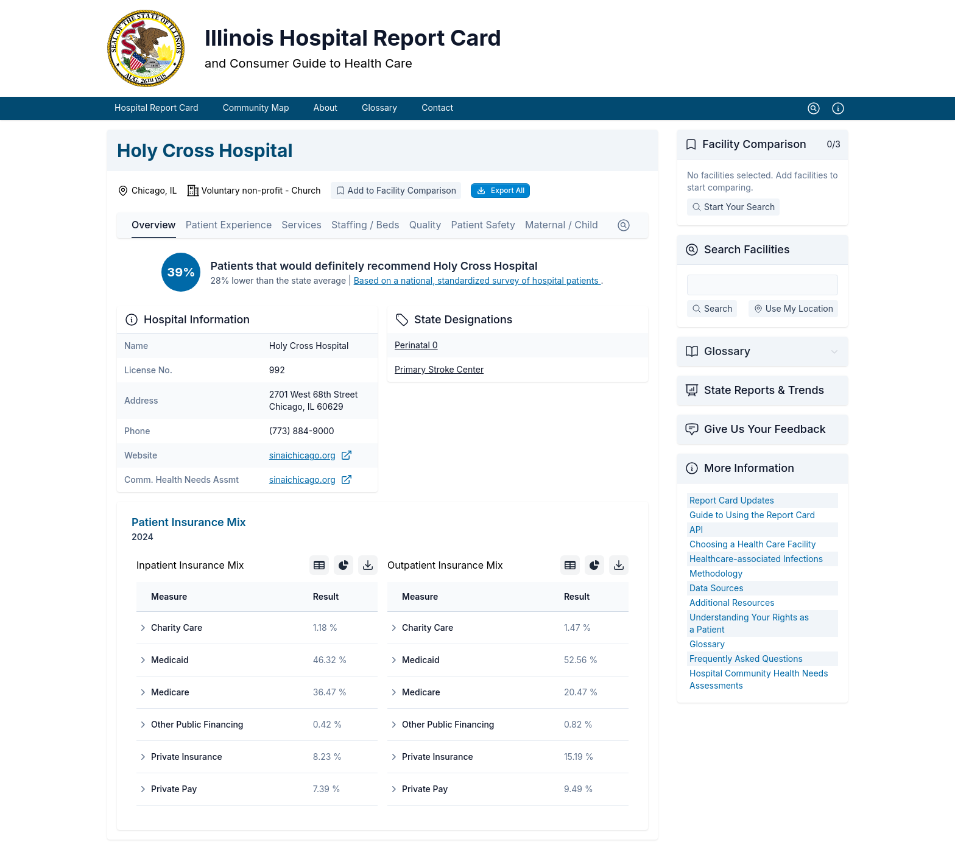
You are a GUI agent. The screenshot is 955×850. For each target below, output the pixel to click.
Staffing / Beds (365, 225)
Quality (425, 225)
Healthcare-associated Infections (756, 559)
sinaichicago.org (311, 456)
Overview (154, 225)
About (325, 108)
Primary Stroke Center (439, 370)
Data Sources (716, 588)
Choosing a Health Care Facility (752, 544)
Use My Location (793, 309)
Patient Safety (483, 225)
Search (712, 309)
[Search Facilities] (762, 285)
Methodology (715, 574)
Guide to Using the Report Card (752, 515)
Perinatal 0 (416, 345)
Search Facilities (747, 250)
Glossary (379, 108)
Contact (437, 108)
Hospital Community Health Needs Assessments (758, 680)
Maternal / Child (561, 225)
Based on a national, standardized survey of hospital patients (477, 281)
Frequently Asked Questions (746, 659)
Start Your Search (733, 207)
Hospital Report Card (157, 108)
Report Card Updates (731, 501)
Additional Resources (732, 603)
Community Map (256, 108)
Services (301, 225)
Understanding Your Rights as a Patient (749, 624)
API (696, 530)
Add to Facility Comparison (396, 191)
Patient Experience (229, 225)
